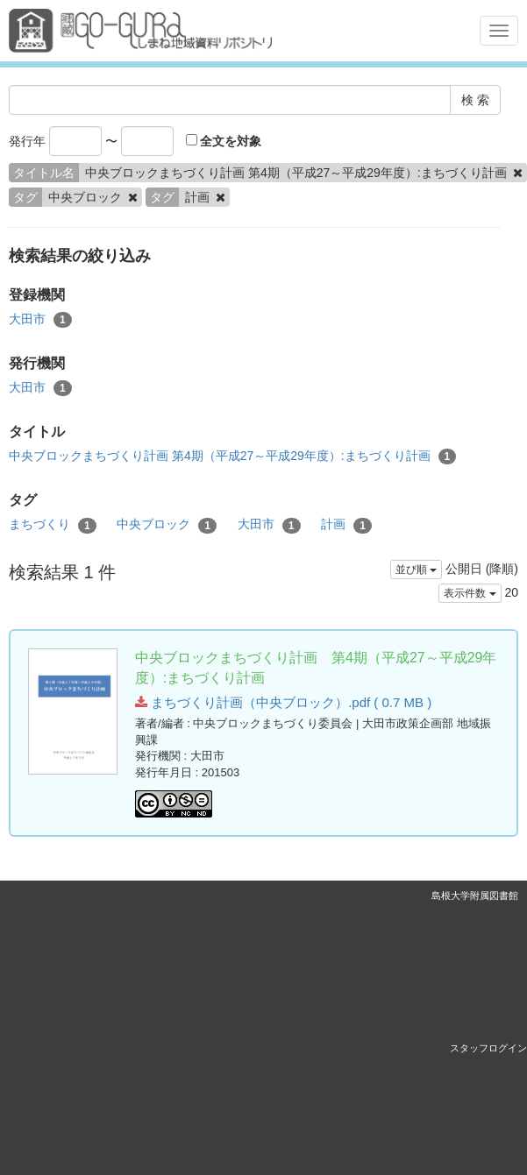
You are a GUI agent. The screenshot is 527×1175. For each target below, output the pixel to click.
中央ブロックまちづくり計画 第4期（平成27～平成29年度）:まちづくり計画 (232, 456)
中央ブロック (167, 525)
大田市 (40, 320)
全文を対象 (224, 141)
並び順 (416, 569)
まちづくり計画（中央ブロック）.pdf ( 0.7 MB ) (283, 702)
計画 (346, 525)
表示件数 (469, 593)
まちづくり (52, 525)
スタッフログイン (488, 1048)
